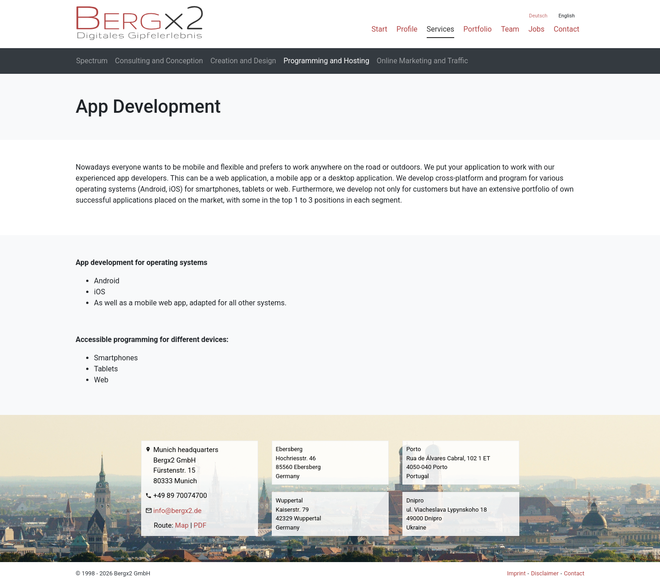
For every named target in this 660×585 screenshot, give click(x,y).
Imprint (516, 573)
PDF (200, 525)
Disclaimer (544, 573)
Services (440, 29)
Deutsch (538, 16)
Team (510, 29)
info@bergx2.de (178, 511)
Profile (407, 29)
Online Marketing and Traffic (422, 60)
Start (379, 29)
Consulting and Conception (159, 60)
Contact (566, 29)
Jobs (536, 29)
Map (182, 525)
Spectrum (92, 60)
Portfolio (477, 29)
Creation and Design (243, 60)
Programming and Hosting (326, 60)
